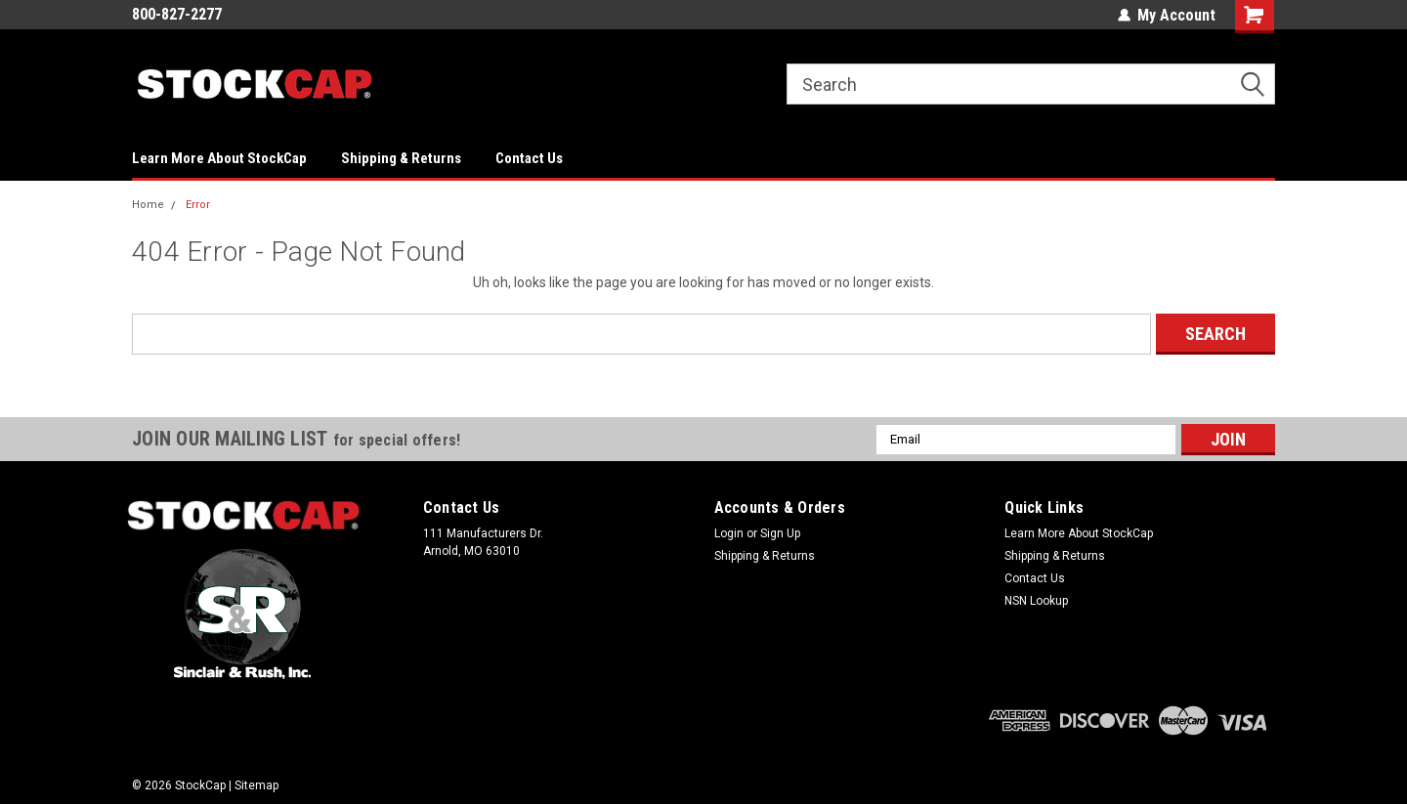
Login (729, 533)
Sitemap (256, 785)
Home (148, 204)
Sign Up (780, 533)
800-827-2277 (177, 14)
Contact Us (529, 158)
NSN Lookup (1036, 601)
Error (198, 204)
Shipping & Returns (401, 158)
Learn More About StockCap (219, 158)
